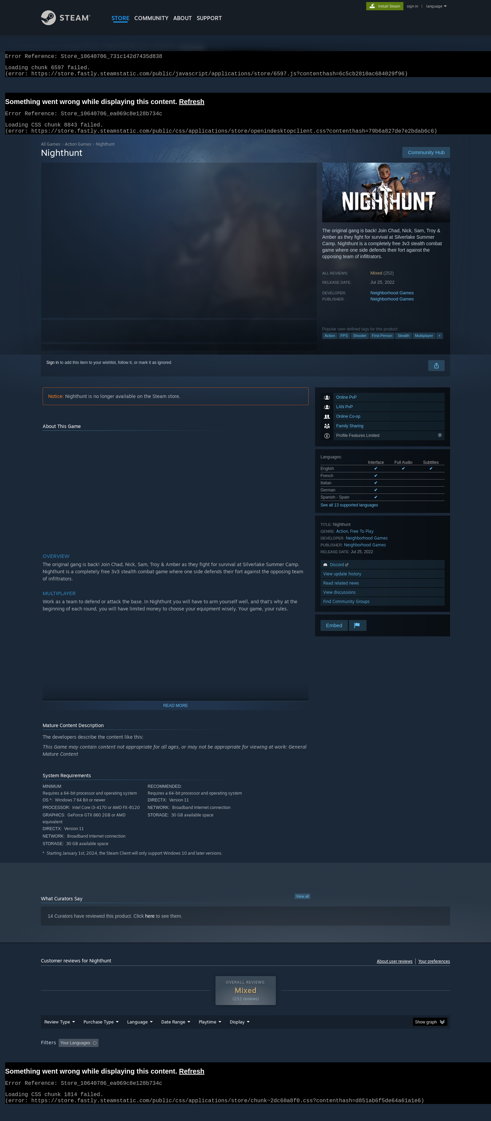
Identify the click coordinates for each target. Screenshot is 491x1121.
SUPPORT (209, 18)
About (182, 18)
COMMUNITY (151, 18)
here (150, 924)
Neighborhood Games (392, 301)
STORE (120, 18)
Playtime (207, 1034)
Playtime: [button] (197, 1055)
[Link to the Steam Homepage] (71, 23)
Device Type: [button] (390, 1055)
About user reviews (395, 969)
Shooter (360, 344)
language (434, 6)
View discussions (339, 600)
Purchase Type (99, 1034)
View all (302, 904)
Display (237, 1034)
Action (330, 344)
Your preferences (434, 969)
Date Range (173, 1034)
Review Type (57, 1034)
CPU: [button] (338, 1055)
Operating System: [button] (303, 1055)
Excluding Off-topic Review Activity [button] (144, 1055)
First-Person (382, 344)
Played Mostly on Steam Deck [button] (246, 1055)
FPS (344, 344)
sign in (412, 6)
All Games (50, 152)
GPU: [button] (361, 1055)
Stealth (403, 344)
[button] (64, 1055)
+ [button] (439, 344)
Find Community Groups (346, 609)
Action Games (78, 152)
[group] (245, 1056)
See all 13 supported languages (349, 513)
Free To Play (362, 539)
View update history (342, 582)
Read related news (341, 591)
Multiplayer (424, 344)
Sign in (52, 370)
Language (137, 1034)
